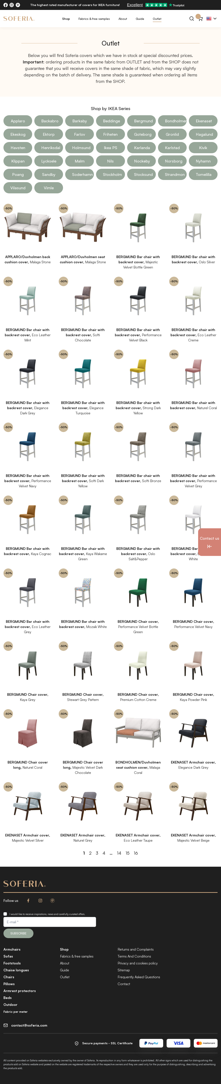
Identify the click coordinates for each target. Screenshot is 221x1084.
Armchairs (12, 949)
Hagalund (204, 134)
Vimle (49, 187)
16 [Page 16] (136, 853)
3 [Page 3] (97, 853)
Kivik (203, 147)
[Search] (191, 18)
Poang (18, 174)
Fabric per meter (15, 1011)
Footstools (12, 963)
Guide (140, 19)
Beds (7, 998)
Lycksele (48, 161)
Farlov (79, 134)
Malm (80, 161)
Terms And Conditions (134, 956)
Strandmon (175, 174)
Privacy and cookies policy (138, 963)
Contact (124, 984)
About (122, 19)
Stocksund (143, 174)
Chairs (8, 977)
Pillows (9, 984)
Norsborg (173, 161)
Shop (66, 19)
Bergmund (143, 120)
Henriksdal (50, 147)
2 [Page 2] (90, 853)
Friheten (110, 134)
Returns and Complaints (136, 949)
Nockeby (142, 161)
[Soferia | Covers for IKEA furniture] (19, 18)
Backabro (49, 120)
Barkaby (79, 120)
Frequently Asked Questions (139, 977)
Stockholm (112, 174)
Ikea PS (110, 147)
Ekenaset (204, 120)
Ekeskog (17, 134)
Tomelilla (204, 174)
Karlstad (172, 147)
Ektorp (49, 134)
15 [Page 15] (127, 853)
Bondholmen (176, 120)
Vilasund (17, 187)
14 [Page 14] (119, 853)
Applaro (18, 120)
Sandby (48, 174)
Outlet (157, 19)
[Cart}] (200, 18)
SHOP (174, 62)
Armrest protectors (19, 991)
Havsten (18, 147)
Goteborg (143, 134)
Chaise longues (16, 970)
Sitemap (124, 970)
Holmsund (81, 147)
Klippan (18, 161)
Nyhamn (203, 161)
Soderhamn (82, 174)
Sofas (8, 956)
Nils (110, 161)
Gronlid (172, 134)
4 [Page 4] (104, 853)
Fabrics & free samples (94, 19)
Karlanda (142, 147)
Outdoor (10, 1004)
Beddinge (111, 120)
